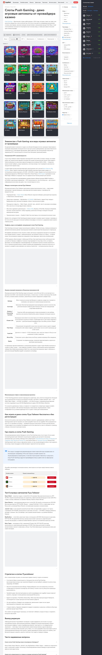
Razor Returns (46, 168)
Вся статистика (87, 57)
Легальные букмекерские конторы (11, 586)
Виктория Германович (14, 577)
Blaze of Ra (30, 208)
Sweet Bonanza (40, 371)
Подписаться (52, 577)
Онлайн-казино (24, 2)
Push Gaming (8, 21)
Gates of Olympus (50, 371)
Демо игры (38, 2)
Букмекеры (16, 2)
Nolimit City (22, 373)
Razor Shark (20, 194)
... (67, 1)
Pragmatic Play (9, 373)
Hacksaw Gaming (42, 373)
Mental (15, 373)
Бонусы (32, 2)
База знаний (61, 2)
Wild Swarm (41, 174)
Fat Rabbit (31, 199)
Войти (75, 2)
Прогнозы (44, 2)
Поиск (71, 2)
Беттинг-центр (52, 2)
